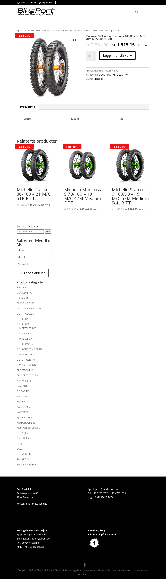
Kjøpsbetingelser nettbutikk (32, 534)
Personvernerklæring (28, 542)
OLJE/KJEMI (23, 433)
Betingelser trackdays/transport (34, 538)
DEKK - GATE (24, 319)
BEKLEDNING (24, 292)
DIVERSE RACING (26, 365)
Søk (48, 231)
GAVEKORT (23, 385)
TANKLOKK (23, 459)
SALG (20, 448)
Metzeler (98, 78)
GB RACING (23, 391)
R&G (19, 443)
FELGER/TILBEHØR (27, 375)
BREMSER (22, 297)
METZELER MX (43, 30)
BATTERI (22, 287)
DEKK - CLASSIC (26, 313)
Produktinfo (27, 106)
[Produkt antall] (91, 56)
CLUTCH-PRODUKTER (29, 308)
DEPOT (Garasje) (26, 359)
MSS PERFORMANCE (28, 427)
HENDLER (22, 396)
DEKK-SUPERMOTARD (29, 349)
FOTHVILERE (24, 380)
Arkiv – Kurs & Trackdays (30, 546)
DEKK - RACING (25, 344)
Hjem (19, 30)
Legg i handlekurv (117, 55)
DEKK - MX (29, 30)
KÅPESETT (22, 412)
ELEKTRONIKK (25, 370)
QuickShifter (23, 438)
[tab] (27, 107)
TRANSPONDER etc (28, 464)
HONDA (21, 401)
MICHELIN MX (27, 333)
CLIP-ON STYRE (25, 303)
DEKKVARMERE (25, 354)
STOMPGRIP (24, 454)
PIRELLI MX (25, 338)
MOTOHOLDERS (26, 422)
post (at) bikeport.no (106, 489)
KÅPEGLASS (23, 406)
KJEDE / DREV (24, 417)
